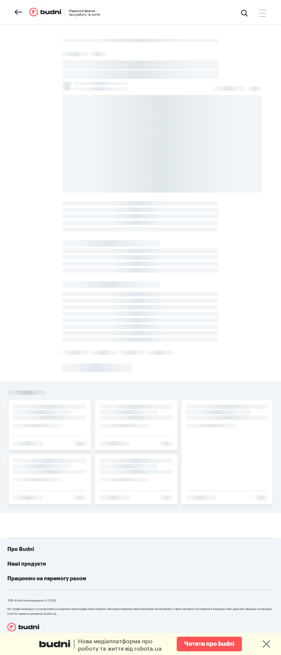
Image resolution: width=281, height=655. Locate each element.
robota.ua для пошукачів (103, 561)
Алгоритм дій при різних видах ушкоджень (213, 594)
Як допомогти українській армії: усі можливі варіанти (204, 561)
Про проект (36, 557)
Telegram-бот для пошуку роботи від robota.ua (206, 579)
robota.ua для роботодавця (103, 579)
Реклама (32, 568)
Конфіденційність (43, 579)
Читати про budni (209, 644)
